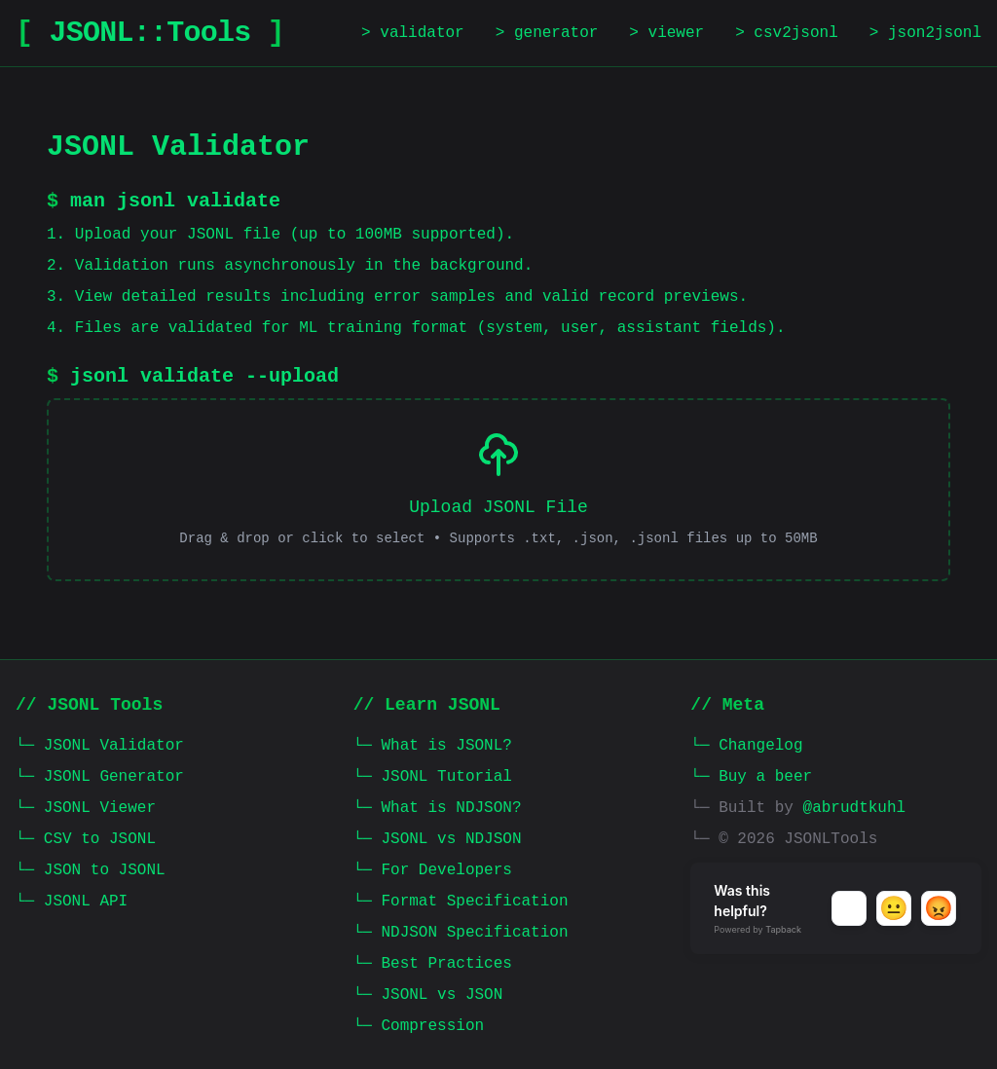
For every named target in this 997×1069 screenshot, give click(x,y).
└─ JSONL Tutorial (432, 777)
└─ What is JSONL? (432, 746)
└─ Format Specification (461, 901)
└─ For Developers (432, 870)
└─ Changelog (746, 746)
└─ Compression (418, 1026)
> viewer (666, 33)
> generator (547, 33)
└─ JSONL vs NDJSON (437, 839)
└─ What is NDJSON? (437, 808)
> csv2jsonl (786, 33)
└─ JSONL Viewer (86, 808)
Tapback (783, 929)
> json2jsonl (925, 33)
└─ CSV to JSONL (86, 839)
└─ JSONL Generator (100, 777)
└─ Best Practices (432, 964)
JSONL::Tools (150, 33)
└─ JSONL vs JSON (428, 995)
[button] (849, 908)
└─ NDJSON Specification (461, 932)
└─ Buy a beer (751, 777)
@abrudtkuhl (854, 808)
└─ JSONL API (72, 901)
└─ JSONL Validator (100, 746)
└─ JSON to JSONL (91, 870)
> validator (412, 33)
